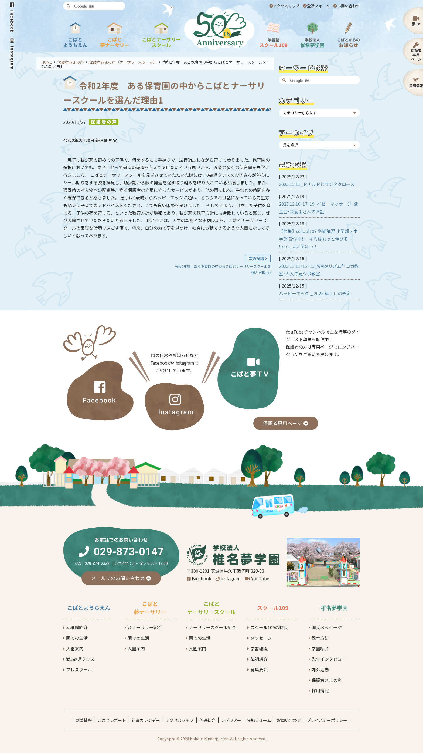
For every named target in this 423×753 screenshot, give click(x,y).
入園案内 (74, 648)
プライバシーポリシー (327, 720)
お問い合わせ (348, 5)
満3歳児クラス (80, 659)
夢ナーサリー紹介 (145, 627)
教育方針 (320, 638)
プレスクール (79, 669)
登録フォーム (318, 5)
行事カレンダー (146, 720)
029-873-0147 (129, 551)
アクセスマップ (286, 5)
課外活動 (320, 669)
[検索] (98, 6)
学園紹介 (320, 648)
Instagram (231, 578)
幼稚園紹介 (77, 627)
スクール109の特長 (269, 627)
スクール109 (272, 608)
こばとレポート (112, 720)
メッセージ (261, 638)
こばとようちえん (88, 608)
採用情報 (416, 85)
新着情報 (84, 720)
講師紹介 (259, 659)
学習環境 (259, 648)
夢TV (416, 23)
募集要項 (259, 669)
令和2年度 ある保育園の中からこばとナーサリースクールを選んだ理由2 (223, 269)
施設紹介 (207, 720)
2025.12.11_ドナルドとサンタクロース (316, 184)
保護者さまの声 (327, 680)
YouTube (260, 578)
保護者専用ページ (416, 55)
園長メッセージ (327, 627)
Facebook (201, 578)
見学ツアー (231, 720)
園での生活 (77, 638)
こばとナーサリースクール (211, 608)
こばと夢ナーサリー (150, 608)
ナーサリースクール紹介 (212, 627)
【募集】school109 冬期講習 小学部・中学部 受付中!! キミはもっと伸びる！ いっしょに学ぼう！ (318, 238)
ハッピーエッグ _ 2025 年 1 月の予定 (315, 293)
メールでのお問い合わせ (118, 577)
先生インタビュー (329, 659)
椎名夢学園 (334, 608)
